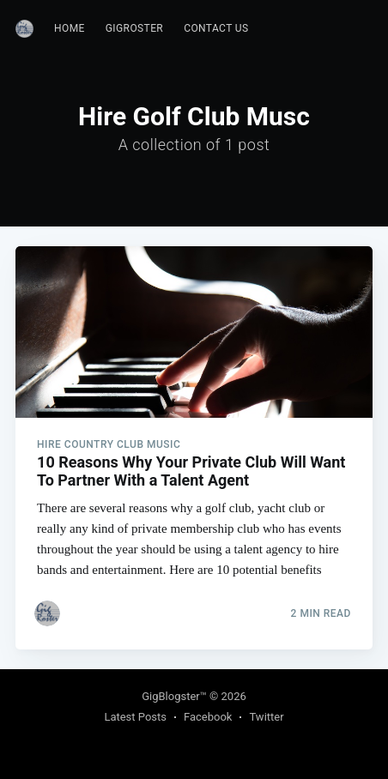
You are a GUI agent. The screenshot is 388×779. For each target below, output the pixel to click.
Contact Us (216, 28)
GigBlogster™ (174, 696)
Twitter (266, 716)
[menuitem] (69, 28)
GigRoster (134, 28)
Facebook (208, 716)
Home (69, 28)
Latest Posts (135, 716)
